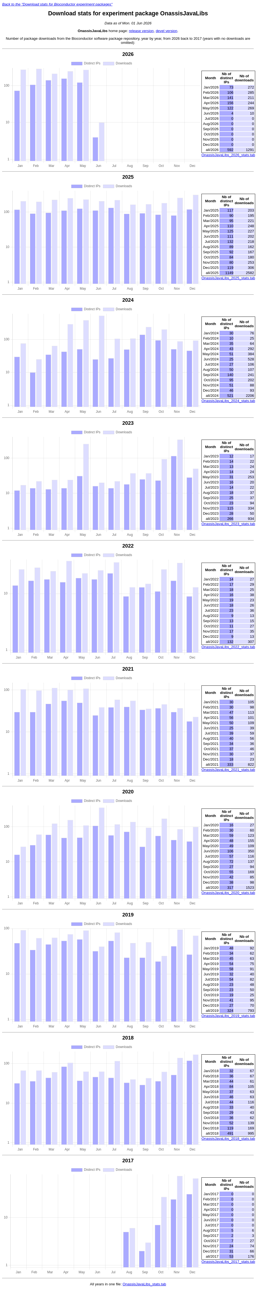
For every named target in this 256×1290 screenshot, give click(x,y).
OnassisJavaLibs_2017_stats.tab (228, 1262)
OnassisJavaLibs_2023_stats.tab (228, 524)
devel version (166, 31)
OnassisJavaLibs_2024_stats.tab (228, 401)
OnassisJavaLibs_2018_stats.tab (228, 1139)
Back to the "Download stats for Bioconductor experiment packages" (57, 4)
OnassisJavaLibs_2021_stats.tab (228, 770)
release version (141, 31)
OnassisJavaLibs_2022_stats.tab (228, 647)
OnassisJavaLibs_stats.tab (144, 1284)
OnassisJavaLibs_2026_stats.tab (228, 155)
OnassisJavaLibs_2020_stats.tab (228, 893)
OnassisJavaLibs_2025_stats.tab (228, 278)
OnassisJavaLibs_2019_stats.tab (228, 1016)
